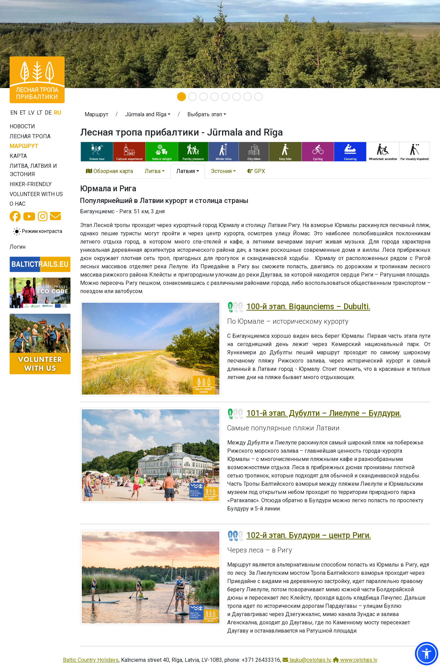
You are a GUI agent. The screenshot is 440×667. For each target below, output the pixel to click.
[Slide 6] (236, 96)
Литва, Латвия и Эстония (33, 170)
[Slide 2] (192, 96)
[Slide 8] (258, 96)
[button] (33, 44)
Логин (17, 247)
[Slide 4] (214, 96)
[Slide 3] (203, 96)
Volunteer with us (36, 194)
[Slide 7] (247, 96)
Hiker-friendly (31, 184)
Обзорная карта (109, 171)
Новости (22, 126)
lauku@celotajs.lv (306, 660)
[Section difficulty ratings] (235, 307)
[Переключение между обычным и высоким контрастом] (37, 231)
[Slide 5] (225, 96)
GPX (256, 171)
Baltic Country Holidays (91, 660)
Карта (18, 156)
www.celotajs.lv (355, 660)
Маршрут (24, 146)
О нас (17, 204)
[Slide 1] (181, 96)
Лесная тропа (30, 136)
